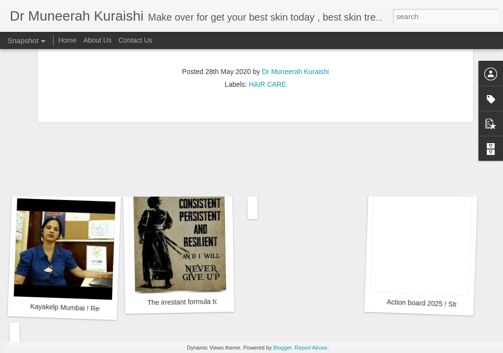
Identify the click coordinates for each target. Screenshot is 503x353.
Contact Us (135, 40)
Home (67, 40)
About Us (98, 40)
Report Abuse (311, 348)
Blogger (282, 348)
